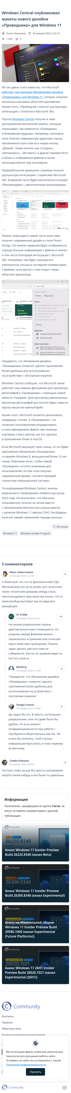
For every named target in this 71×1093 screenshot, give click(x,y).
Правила (7, 1022)
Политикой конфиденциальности (26, 1064)
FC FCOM (21, 614)
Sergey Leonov (25, 704)
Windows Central (23, 119)
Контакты (8, 1016)
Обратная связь (11, 1028)
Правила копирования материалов (23, 1034)
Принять (35, 1072)
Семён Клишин (19, 760)
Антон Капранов (15, 33)
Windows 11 (10, 533)
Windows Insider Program (35, 533)
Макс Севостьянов (21, 572)
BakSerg (21, 667)
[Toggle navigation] (64, 1087)
